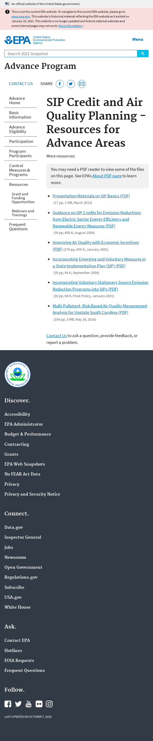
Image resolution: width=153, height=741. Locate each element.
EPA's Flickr (39, 704)
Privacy (11, 484)
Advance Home (17, 100)
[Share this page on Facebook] (60, 84)
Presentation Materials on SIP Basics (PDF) (91, 196)
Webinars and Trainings (23, 212)
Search (143, 53)
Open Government (23, 567)
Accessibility (17, 414)
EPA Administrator (23, 424)
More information (70, 26)
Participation (21, 141)
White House (17, 607)
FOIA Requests (19, 660)
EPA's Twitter (18, 704)
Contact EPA (17, 640)
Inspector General (22, 537)
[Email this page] (82, 84)
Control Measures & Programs (19, 170)
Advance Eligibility (17, 129)
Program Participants (20, 153)
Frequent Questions (18, 226)
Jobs (8, 547)
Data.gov (13, 527)
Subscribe (14, 587)
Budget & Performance (27, 434)
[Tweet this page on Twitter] (71, 84)
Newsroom (15, 557)
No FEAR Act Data (22, 474)
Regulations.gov (20, 577)
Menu (137, 39)
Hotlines (13, 651)
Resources (18, 184)
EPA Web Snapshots (24, 464)
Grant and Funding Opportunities (23, 197)
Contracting (16, 444)
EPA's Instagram (49, 704)
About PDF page (107, 176)
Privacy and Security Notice (32, 494)
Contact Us (21, 83)
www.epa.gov (21, 16)
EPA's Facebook (7, 704)
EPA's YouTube (28, 704)
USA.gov (12, 597)
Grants (11, 454)
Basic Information (20, 115)
